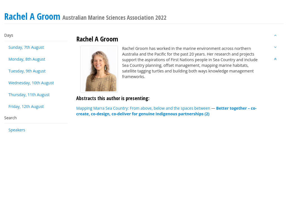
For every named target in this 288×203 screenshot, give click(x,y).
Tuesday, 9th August (27, 71)
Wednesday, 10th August (31, 82)
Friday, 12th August (26, 106)
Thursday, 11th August (29, 94)
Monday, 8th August (26, 59)
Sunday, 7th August (26, 47)
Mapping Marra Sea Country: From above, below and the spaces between (143, 108)
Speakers (16, 130)
